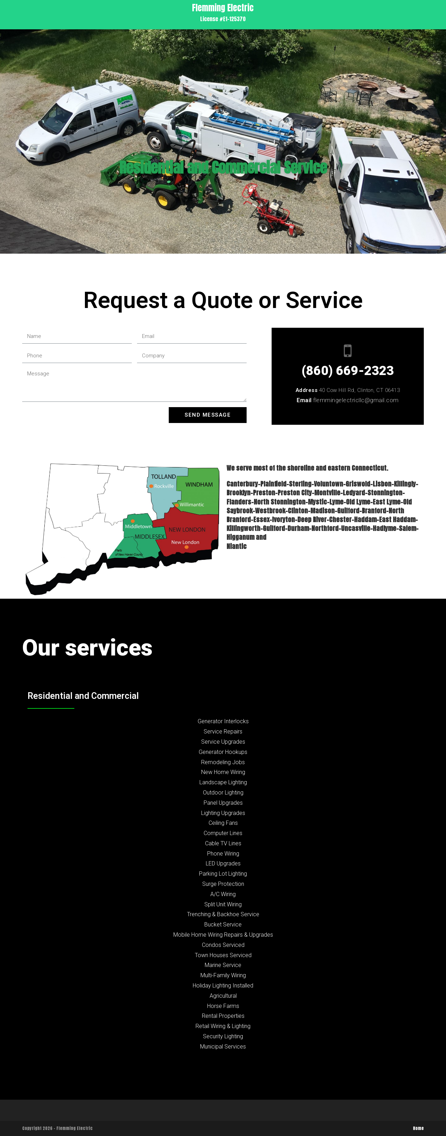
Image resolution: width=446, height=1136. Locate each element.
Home (418, 1128)
